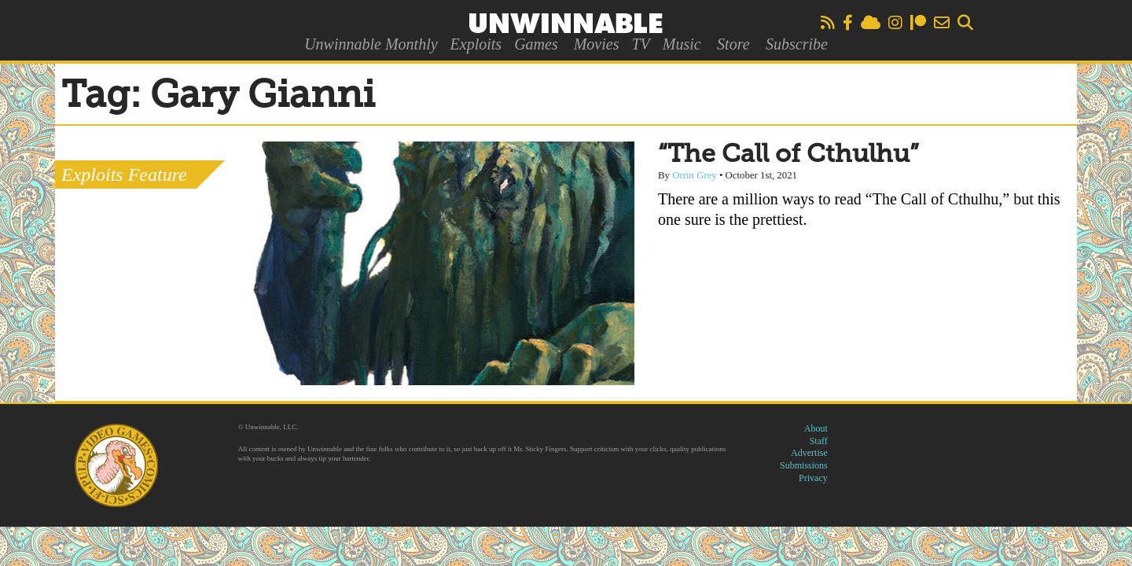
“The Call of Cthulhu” (788, 154)
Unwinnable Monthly (370, 44)
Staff (819, 441)
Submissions (804, 465)
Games (536, 44)
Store (733, 44)
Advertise (809, 452)
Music (682, 44)
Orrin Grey (694, 175)
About (816, 428)
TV (640, 44)
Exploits (476, 44)
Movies (596, 44)
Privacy (813, 477)
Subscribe (797, 44)
